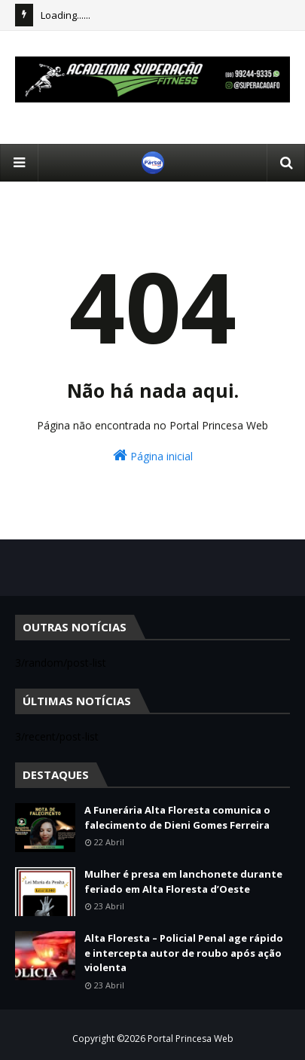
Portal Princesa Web (190, 1038)
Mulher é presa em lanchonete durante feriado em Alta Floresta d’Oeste (183, 881)
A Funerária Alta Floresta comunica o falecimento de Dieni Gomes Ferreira (177, 817)
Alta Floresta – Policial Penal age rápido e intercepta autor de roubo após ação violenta (183, 952)
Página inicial (153, 455)
